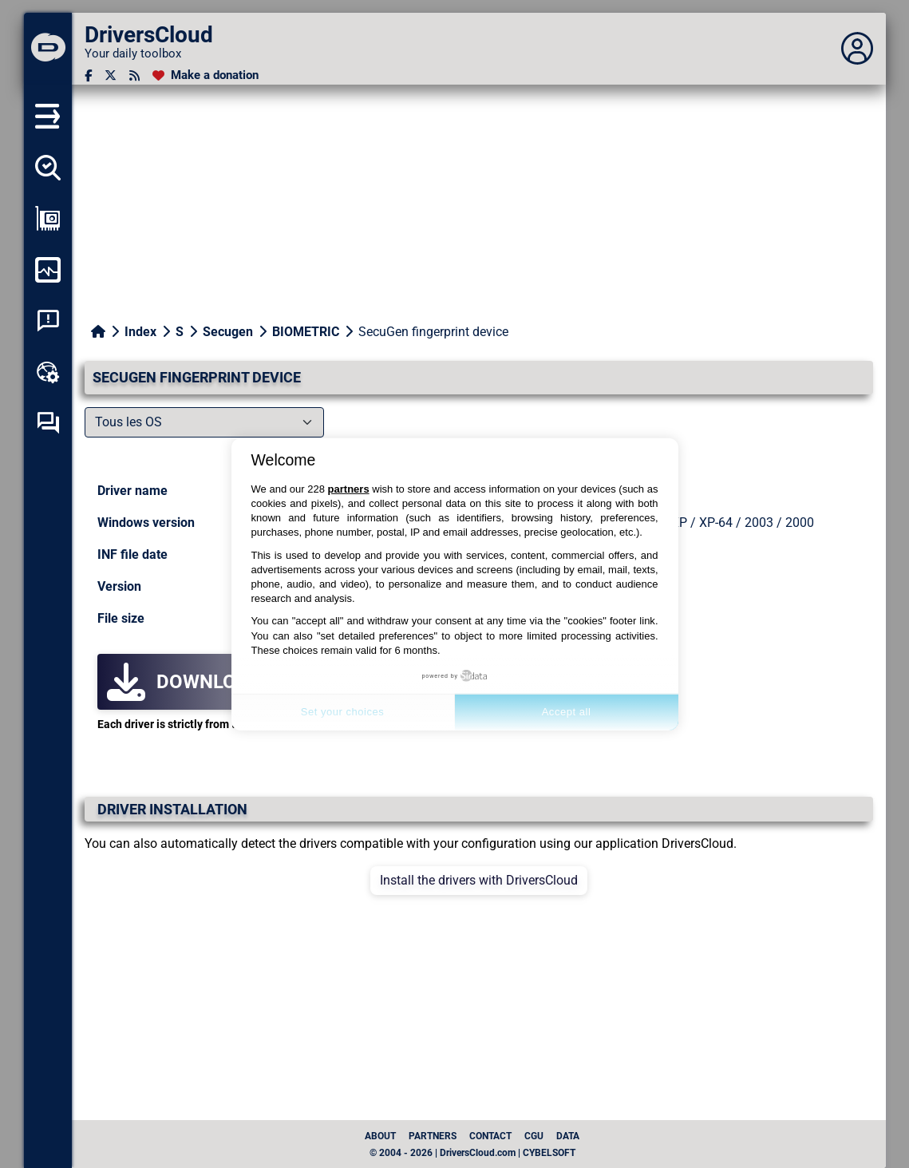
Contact (490, 1136)
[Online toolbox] (48, 372)
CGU (533, 1136)
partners (349, 489)
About (380, 1136)
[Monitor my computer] (48, 270)
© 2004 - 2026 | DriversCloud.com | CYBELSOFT (472, 1152)
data (567, 1136)
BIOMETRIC (305, 331)
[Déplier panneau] (857, 49)
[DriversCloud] (48, 48)
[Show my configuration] (48, 219)
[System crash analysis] (48, 321)
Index (140, 331)
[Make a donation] (205, 75)
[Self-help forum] (48, 423)
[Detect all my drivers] (48, 167)
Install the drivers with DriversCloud (479, 880)
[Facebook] (88, 75)
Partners (432, 1136)
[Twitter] (111, 75)
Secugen (228, 331)
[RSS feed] (134, 75)
